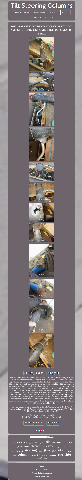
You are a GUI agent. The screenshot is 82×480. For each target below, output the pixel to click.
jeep (13, 451)
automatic (22, 442)
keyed (44, 455)
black (62, 450)
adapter (31, 443)
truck (69, 442)
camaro (13, 447)
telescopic (57, 447)
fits (43, 447)
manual (60, 442)
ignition (42, 443)
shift (68, 454)
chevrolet (35, 455)
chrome (35, 446)
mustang (64, 447)
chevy (49, 446)
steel (36, 443)
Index (41, 466)
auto (53, 442)
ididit (54, 451)
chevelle (40, 451)
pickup (19, 447)
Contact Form (41, 470)
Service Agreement (41, 476)
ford (60, 454)
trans (70, 447)
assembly (52, 455)
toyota (13, 443)
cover (46, 458)
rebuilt (39, 458)
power (70, 451)
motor (14, 455)
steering (31, 450)
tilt (48, 442)
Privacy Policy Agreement (42, 473)
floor (47, 450)
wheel (26, 446)
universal (19, 451)
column (23, 454)
